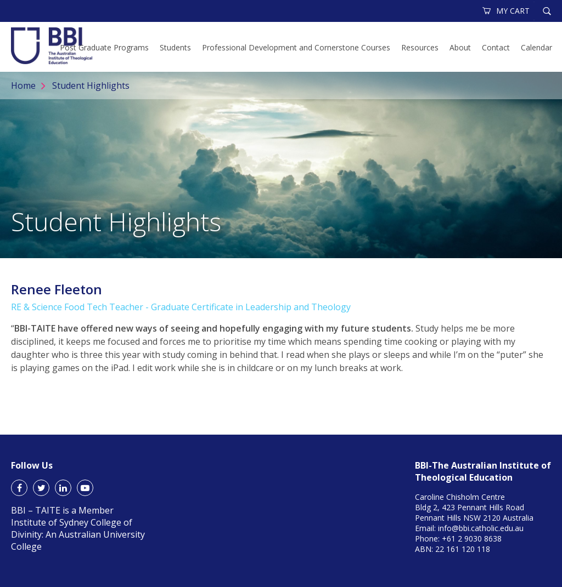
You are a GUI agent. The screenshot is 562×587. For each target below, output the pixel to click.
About (460, 47)
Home (23, 85)
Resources (420, 47)
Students (175, 47)
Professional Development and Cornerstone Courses (296, 47)
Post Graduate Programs (104, 47)
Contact (496, 47)
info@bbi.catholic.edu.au (481, 528)
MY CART (507, 10)
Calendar (536, 47)
